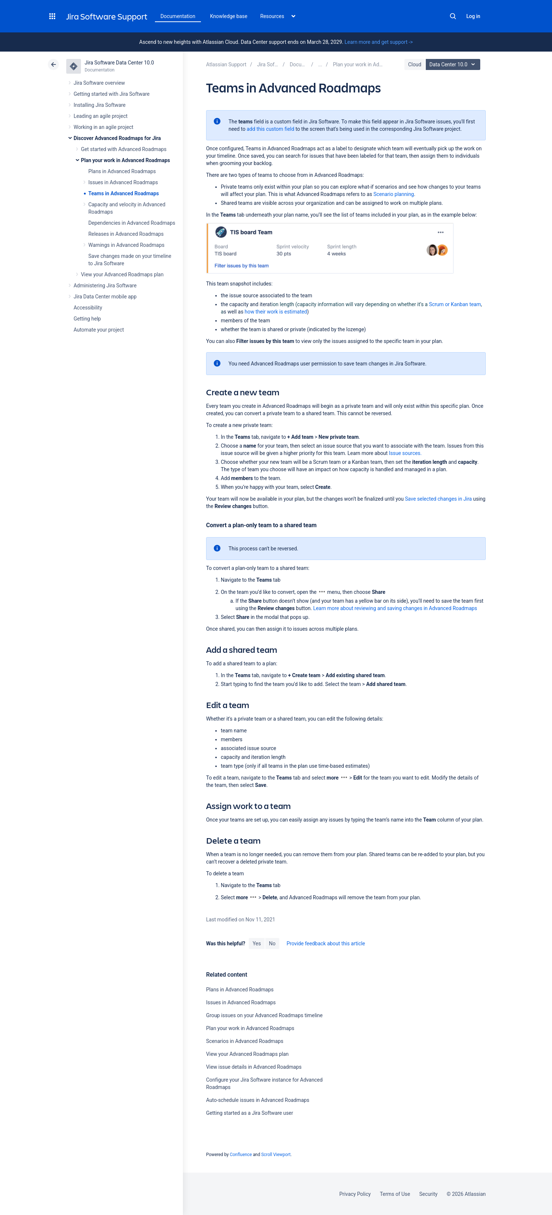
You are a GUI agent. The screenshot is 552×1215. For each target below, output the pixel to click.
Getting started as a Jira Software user (249, 1113)
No (272, 943)
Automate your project (99, 330)
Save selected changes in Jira (438, 499)
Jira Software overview (99, 83)
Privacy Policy (355, 1194)
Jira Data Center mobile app (105, 297)
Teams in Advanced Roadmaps (123, 193)
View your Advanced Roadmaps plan (122, 274)
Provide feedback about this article (326, 943)
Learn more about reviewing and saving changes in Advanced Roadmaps (395, 608)
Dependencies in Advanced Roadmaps (131, 223)
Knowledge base (229, 16)
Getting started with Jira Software (111, 94)
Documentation (177, 16)
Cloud (414, 64)
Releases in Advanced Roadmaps (126, 234)
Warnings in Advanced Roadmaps (126, 245)
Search (453, 16)
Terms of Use (395, 1194)
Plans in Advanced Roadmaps (122, 171)
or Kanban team (455, 304)
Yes (256, 943)
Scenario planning (394, 194)
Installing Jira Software (99, 105)
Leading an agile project (100, 116)
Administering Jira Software (105, 285)
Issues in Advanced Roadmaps (123, 182)
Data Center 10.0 (453, 64)
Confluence (241, 1154)
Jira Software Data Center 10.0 (119, 63)
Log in (473, 16)
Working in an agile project (103, 127)
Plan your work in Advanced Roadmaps (125, 160)
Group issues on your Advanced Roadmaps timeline (264, 1015)
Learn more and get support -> (378, 42)
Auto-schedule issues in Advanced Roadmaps (257, 1100)
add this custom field (270, 129)
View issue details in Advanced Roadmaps (253, 1067)
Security (428, 1194)
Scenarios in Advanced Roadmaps (244, 1041)
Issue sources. (405, 453)
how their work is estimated (276, 312)
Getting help (87, 319)
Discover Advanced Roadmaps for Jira (117, 138)
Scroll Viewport (276, 1154)
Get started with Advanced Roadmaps (123, 149)
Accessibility (88, 308)
